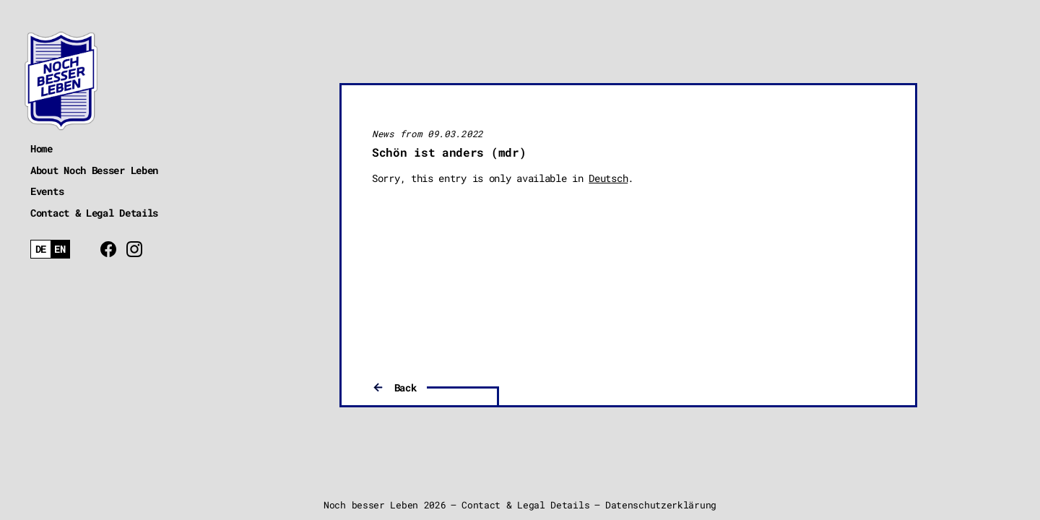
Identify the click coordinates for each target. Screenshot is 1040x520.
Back (405, 387)
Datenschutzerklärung (660, 505)
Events (47, 191)
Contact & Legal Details (94, 213)
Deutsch (608, 178)
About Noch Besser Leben (94, 170)
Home (41, 148)
